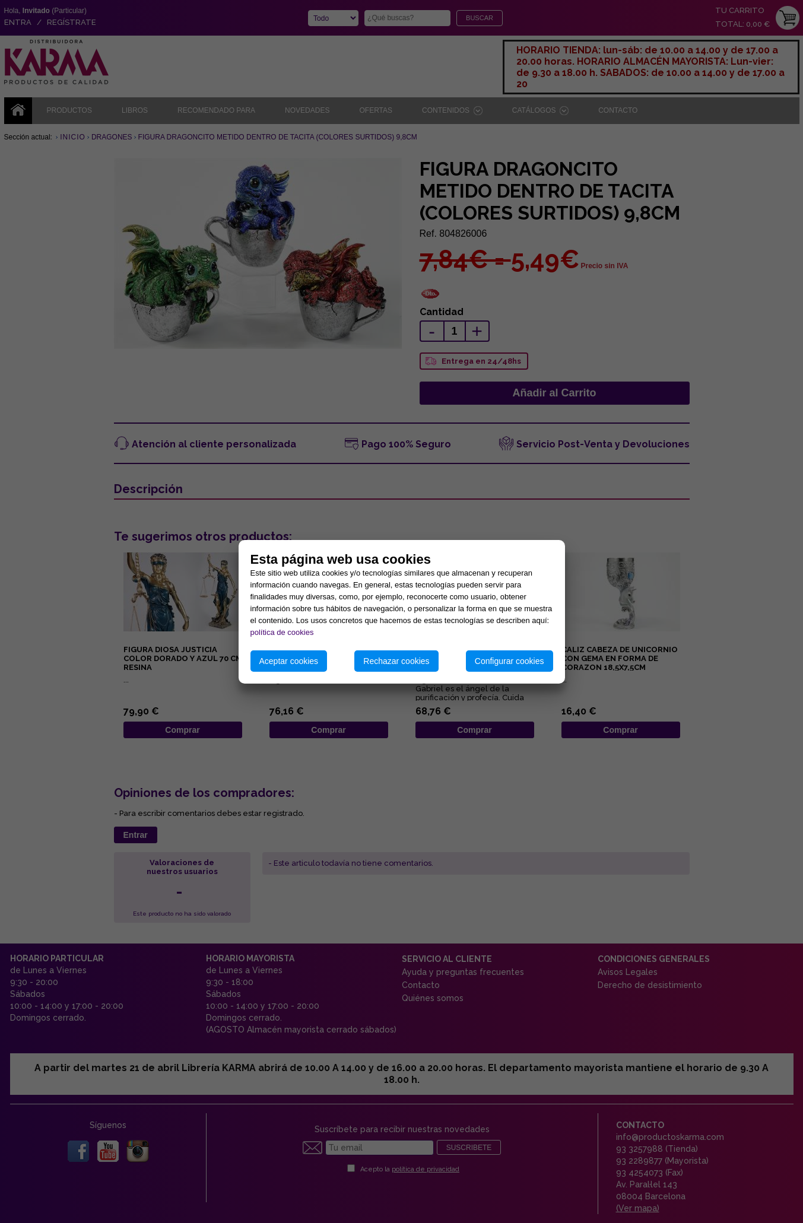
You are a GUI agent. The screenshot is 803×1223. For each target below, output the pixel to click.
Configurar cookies (509, 661)
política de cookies (282, 632)
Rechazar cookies (396, 661)
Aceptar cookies (289, 661)
